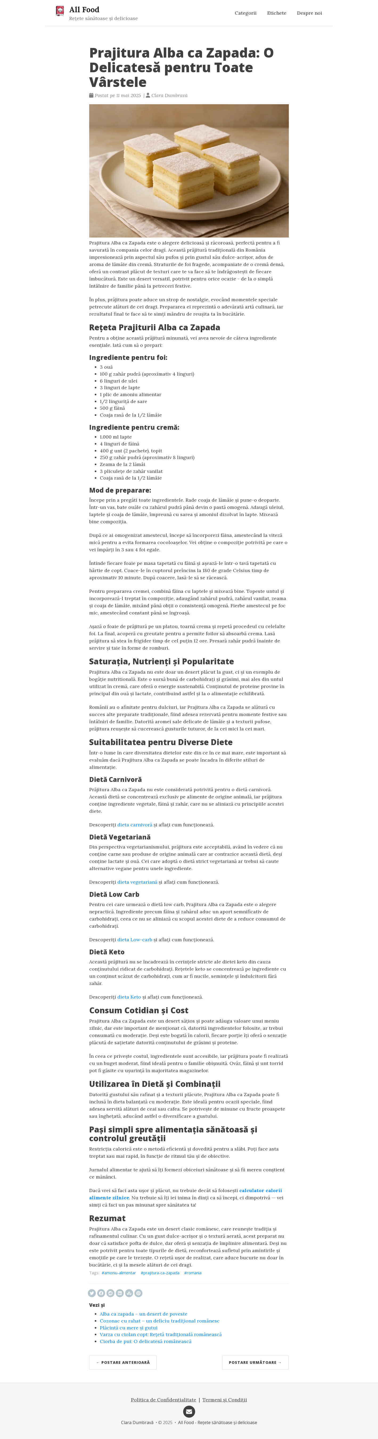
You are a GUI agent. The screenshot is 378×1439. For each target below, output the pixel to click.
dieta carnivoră (134, 825)
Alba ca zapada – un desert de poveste (143, 1314)
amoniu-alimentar (120, 1272)
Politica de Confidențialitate (163, 1400)
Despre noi (309, 13)
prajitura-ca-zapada (161, 1272)
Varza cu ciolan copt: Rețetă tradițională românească (161, 1334)
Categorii (246, 13)
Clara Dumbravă (137, 1422)
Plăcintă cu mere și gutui (129, 1328)
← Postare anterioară (123, 1362)
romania (194, 1272)
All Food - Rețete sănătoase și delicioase (217, 1422)
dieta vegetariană (137, 882)
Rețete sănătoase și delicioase (103, 18)
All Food (84, 9)
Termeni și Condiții (225, 1400)
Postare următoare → (255, 1362)
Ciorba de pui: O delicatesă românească (145, 1341)
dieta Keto (129, 997)
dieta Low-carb (134, 939)
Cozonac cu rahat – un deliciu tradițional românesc (160, 1321)
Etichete (276, 13)
